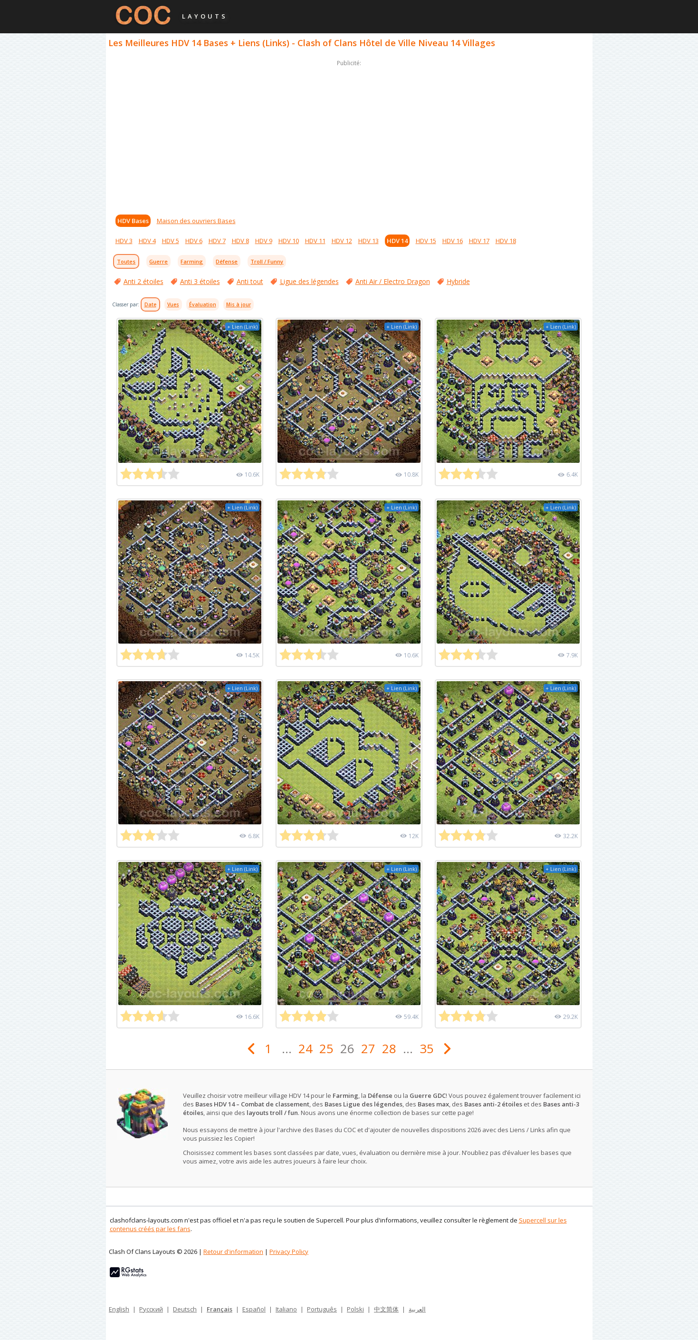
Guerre (158, 261)
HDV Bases (133, 220)
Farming (192, 261)
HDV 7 (217, 240)
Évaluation (202, 304)
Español (254, 1309)
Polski (355, 1309)
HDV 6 (193, 240)
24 (305, 1048)
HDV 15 (426, 240)
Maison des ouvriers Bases (196, 220)
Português (322, 1309)
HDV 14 (397, 240)
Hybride (458, 281)
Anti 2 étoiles (143, 281)
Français (219, 1309)
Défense (227, 261)
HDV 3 (124, 240)
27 (368, 1048)
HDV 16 (452, 240)
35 (427, 1048)
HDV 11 (315, 240)
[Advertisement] (349, 135)
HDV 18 (506, 240)
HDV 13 (368, 240)
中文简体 (386, 1309)
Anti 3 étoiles (200, 281)
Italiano (286, 1309)
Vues (173, 304)
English (119, 1309)
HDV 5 (170, 240)
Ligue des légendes (309, 281)
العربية (417, 1309)
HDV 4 (147, 240)
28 (389, 1048)
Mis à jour (238, 304)
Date (150, 304)
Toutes (126, 261)
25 (326, 1048)
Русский (151, 1309)
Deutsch (185, 1309)
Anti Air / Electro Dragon (392, 281)
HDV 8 (240, 240)
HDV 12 (342, 240)
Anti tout (250, 281)
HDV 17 (479, 240)
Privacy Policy (288, 1251)
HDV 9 (263, 240)
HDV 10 (288, 240)
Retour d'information (233, 1251)
